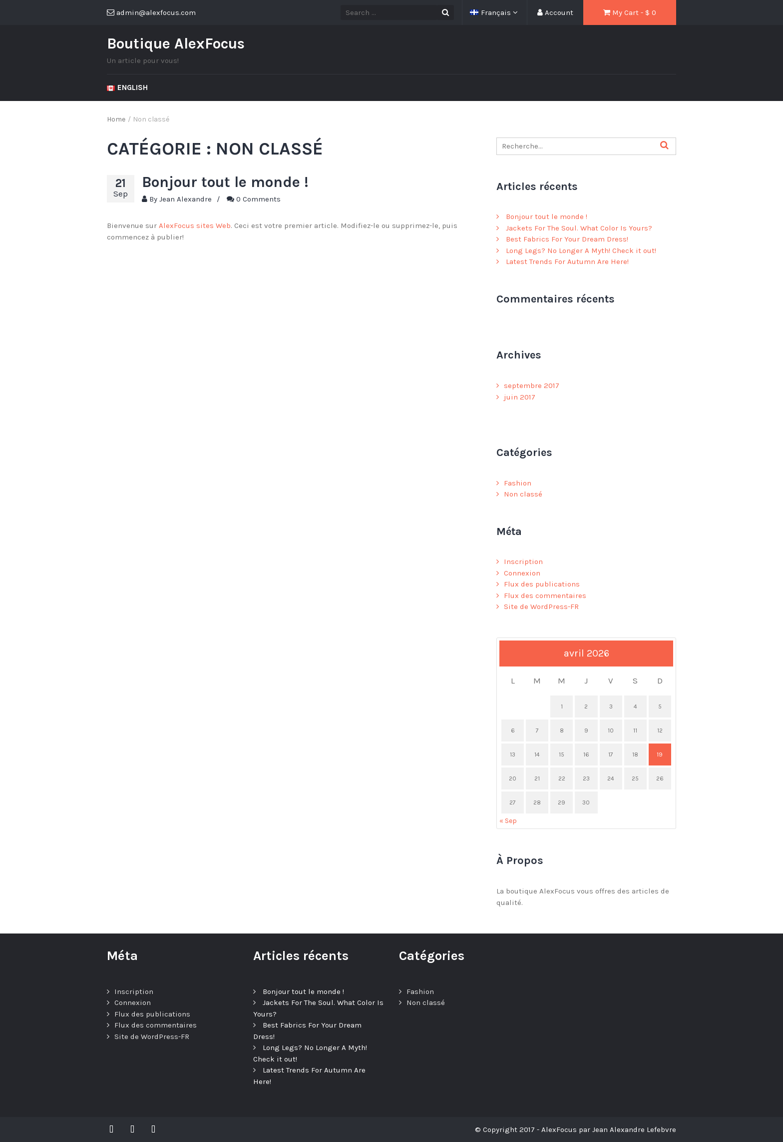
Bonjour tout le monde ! (225, 182)
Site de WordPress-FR (541, 606)
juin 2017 (519, 397)
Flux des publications (542, 584)
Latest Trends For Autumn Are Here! (567, 261)
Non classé (523, 494)
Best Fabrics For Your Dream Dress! (567, 239)
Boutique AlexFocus (176, 43)
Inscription (523, 561)
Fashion (517, 483)
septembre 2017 (531, 385)
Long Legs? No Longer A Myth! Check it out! (581, 250)
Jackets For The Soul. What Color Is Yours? (579, 228)
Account (555, 12)
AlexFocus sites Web (195, 225)
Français (491, 12)
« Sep (508, 820)
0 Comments (258, 199)
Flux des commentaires (545, 595)
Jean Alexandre (185, 199)
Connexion (522, 573)
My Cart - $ (629, 12)
